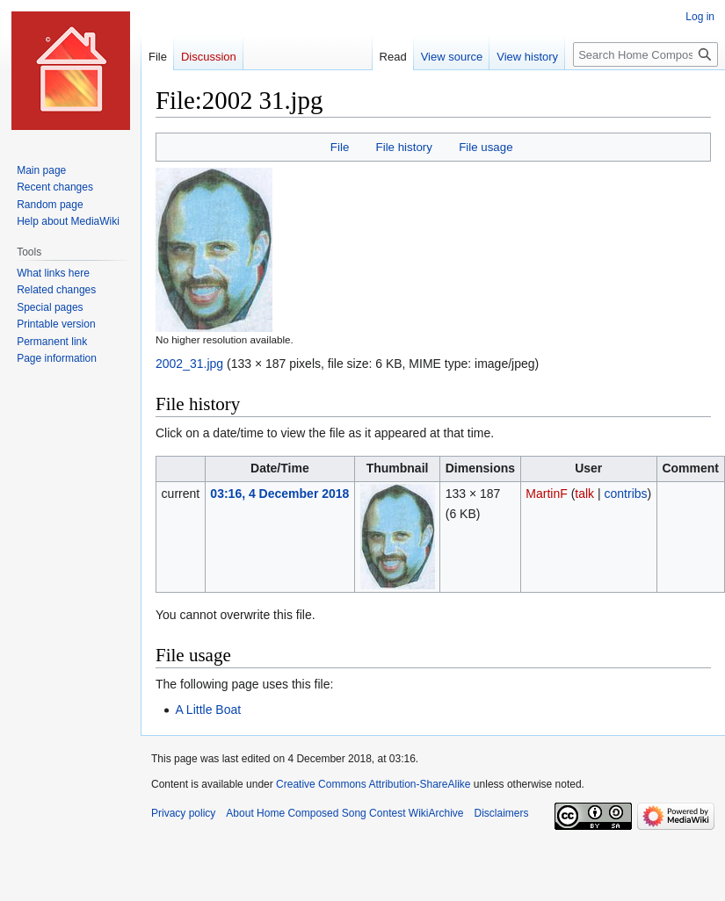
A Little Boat (208, 710)
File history (404, 147)
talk (584, 494)
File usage (485, 147)
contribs (626, 494)
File (339, 147)
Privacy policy (183, 813)
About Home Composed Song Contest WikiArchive (344, 813)
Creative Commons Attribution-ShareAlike (373, 784)
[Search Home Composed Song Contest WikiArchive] (645, 54)
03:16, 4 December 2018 (279, 494)
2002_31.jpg (189, 364)
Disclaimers (501, 813)
